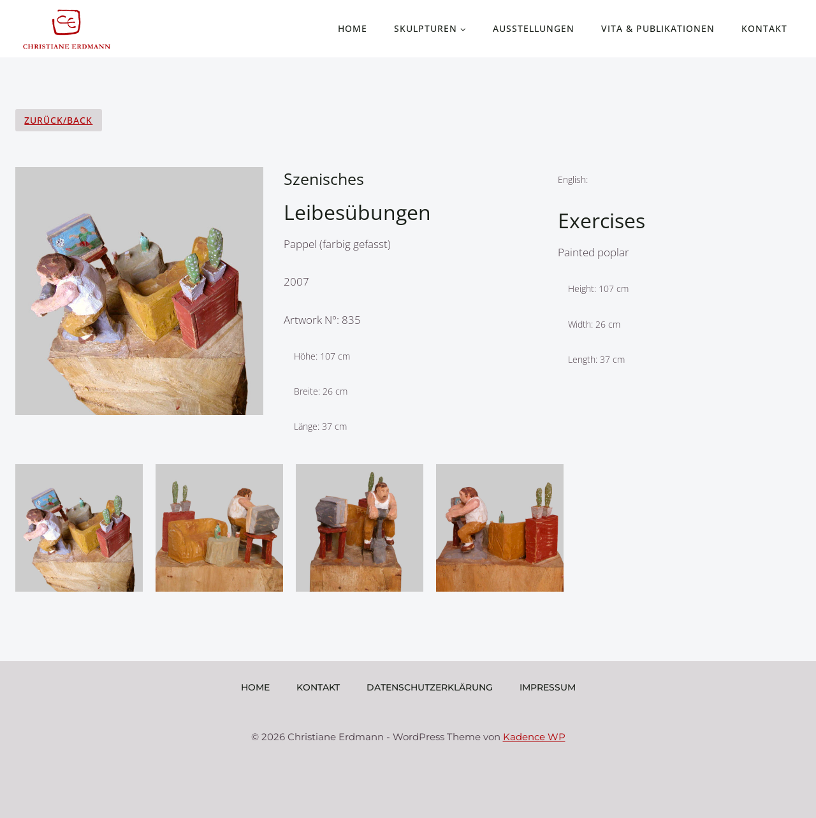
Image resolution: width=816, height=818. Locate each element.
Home (352, 28)
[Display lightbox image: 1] (79, 531)
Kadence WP (534, 737)
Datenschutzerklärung (430, 687)
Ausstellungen (533, 28)
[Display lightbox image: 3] (359, 531)
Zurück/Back (58, 120)
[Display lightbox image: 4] (500, 531)
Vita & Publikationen (658, 28)
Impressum (548, 687)
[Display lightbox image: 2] (219, 531)
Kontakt (764, 28)
